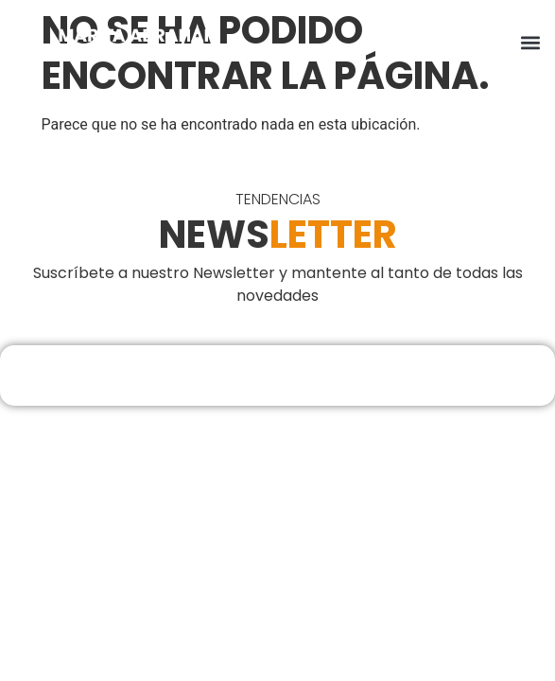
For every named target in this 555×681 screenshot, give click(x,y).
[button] (530, 43)
